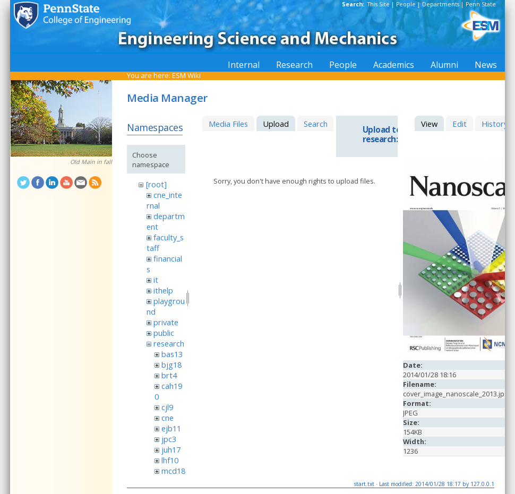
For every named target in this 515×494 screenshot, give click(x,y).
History (495, 123)
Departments (440, 4)
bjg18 (171, 364)
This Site (378, 4)
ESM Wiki (186, 75)
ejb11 (171, 428)
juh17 (171, 449)
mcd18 (173, 470)
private (165, 322)
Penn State (481, 4)
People (406, 4)
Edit (459, 123)
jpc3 (168, 439)
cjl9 (167, 407)
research (168, 343)
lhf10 (169, 460)
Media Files (228, 123)
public (163, 332)
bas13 (172, 354)
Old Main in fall (91, 162)
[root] (156, 184)
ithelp (163, 290)
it (155, 279)
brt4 (169, 375)
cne (167, 417)
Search (316, 123)
